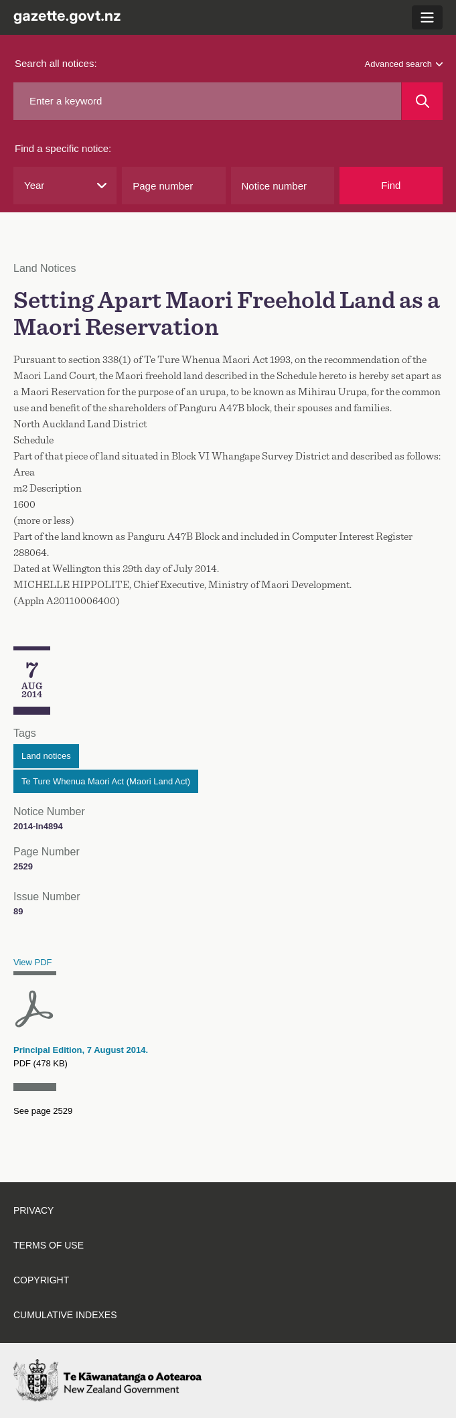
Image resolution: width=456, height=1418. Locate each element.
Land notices (46, 756)
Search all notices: (56, 63)
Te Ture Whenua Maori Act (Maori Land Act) (105, 781)
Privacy (33, 1210)
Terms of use (48, 1245)
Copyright (41, 1280)
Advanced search (404, 64)
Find (390, 185)
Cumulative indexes (65, 1314)
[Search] (422, 101)
